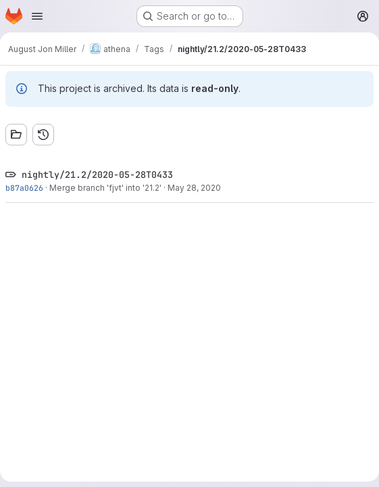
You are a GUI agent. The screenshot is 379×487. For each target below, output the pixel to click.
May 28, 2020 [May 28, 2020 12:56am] (194, 188)
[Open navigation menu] (37, 16)
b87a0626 (24, 188)
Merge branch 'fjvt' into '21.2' (105, 188)
